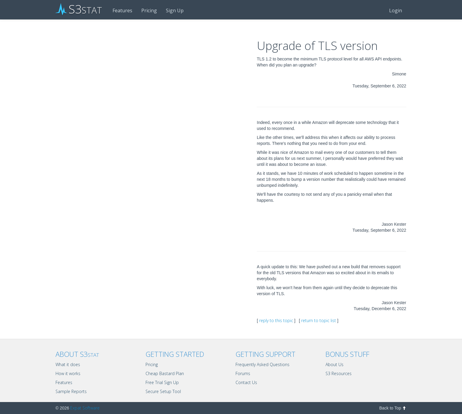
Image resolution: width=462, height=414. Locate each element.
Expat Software (85, 408)
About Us (335, 364)
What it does (68, 364)
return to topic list (318, 320)
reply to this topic (276, 320)
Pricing (149, 10)
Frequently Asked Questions (263, 364)
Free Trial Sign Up (162, 382)
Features (122, 10)
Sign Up (175, 10)
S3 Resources (339, 373)
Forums (243, 373)
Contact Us (246, 382)
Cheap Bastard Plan (165, 373)
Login (395, 10)
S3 (79, 9)
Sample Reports (71, 391)
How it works (68, 373)
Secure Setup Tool (163, 391)
